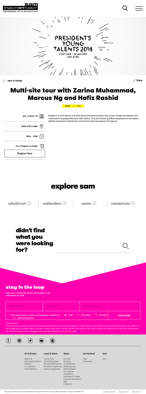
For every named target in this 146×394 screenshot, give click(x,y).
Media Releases (69, 369)
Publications (68, 374)
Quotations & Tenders (71, 376)
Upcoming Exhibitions (33, 361)
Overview (67, 359)
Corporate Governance (72, 379)
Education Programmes (53, 366)
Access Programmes (52, 369)
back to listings (11, 80)
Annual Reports (69, 364)
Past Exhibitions (31, 369)
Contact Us (67, 384)
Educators (86, 315)
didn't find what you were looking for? (34, 240)
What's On (28, 359)
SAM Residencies (25, 318)
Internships (87, 361)
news (90, 203)
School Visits (49, 359)
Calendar (28, 364)
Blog (65, 381)
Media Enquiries (69, 366)
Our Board (67, 361)
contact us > (137, 392)
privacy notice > (109, 392)
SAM (70, 315)
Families (103, 315)
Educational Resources (53, 364)
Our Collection (30, 366)
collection (56, 203)
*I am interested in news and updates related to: (35, 315)
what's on (21, 203)
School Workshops (51, 361)
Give (104, 359)
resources (125, 203)
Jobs (85, 359)
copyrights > (124, 392)
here (78, 331)
